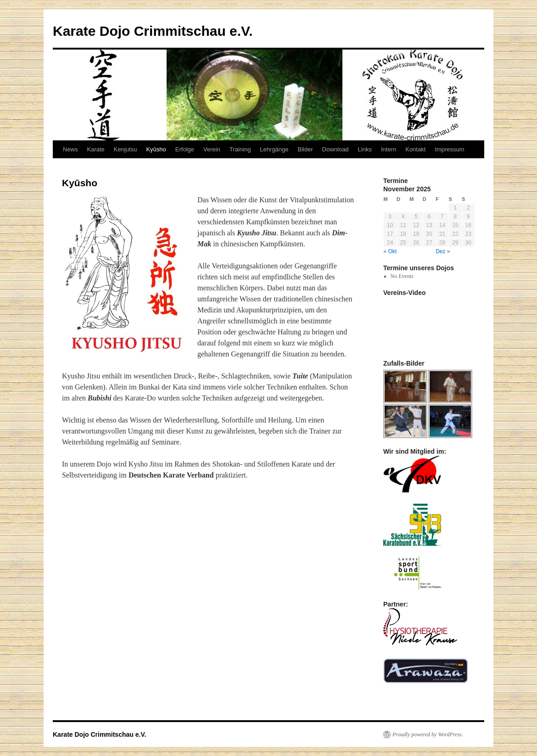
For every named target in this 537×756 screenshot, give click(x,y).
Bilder (305, 149)
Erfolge (184, 149)
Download (335, 149)
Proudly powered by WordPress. (427, 734)
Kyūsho (156, 149)
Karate (96, 149)
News (70, 149)
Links (365, 149)
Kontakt (415, 149)
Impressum (449, 149)
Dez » (443, 251)
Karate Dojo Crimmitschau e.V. (153, 31)
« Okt (390, 251)
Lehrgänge (274, 149)
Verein (211, 149)
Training (240, 149)
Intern (388, 149)
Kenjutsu (125, 149)
